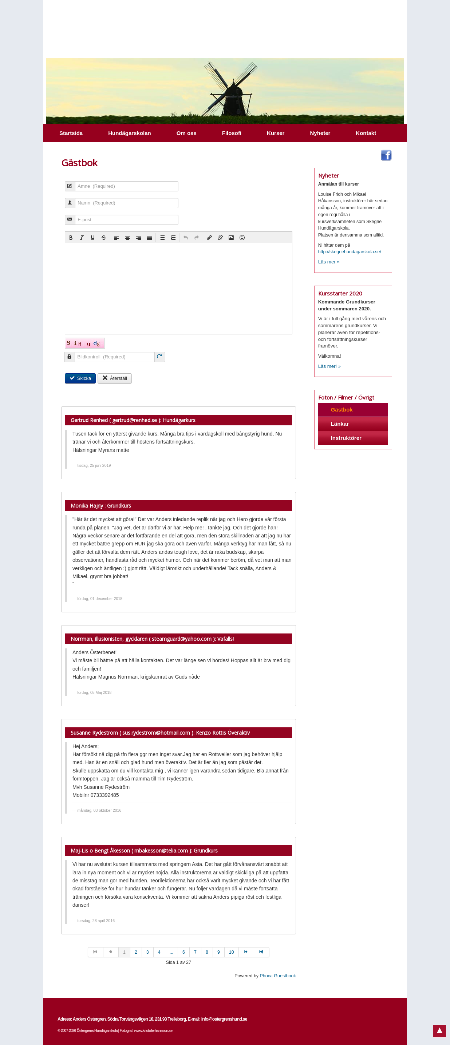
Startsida (71, 133)
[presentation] (71, 238)
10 (231, 952)
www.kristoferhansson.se (153, 1030)
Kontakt (366, 133)
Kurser (275, 133)
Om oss (187, 133)
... (171, 952)
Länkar (340, 424)
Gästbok (342, 409)
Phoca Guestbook (278, 975)
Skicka (80, 378)
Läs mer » (329, 262)
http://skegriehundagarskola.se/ (349, 251)
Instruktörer (346, 438)
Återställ (114, 378)
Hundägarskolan (129, 133)
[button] (71, 237)
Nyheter (320, 133)
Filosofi (231, 133)
